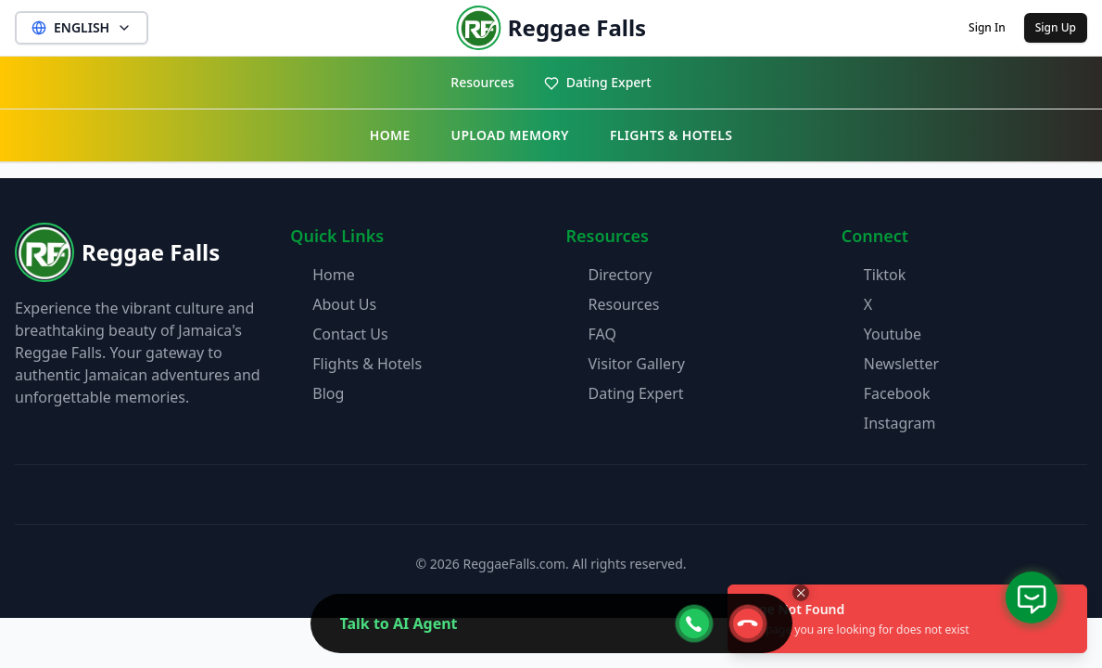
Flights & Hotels (367, 363)
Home (333, 274)
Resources (481, 82)
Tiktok (885, 274)
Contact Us (349, 334)
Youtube (892, 334)
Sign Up (1055, 27)
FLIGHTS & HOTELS (671, 135)
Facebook (897, 393)
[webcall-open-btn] (694, 623)
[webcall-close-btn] (748, 623)
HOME (390, 135)
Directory (620, 274)
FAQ (602, 334)
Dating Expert (598, 82)
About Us (344, 304)
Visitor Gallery (637, 363)
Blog (328, 393)
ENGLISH (82, 27)
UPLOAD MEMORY (510, 135)
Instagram (900, 423)
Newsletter (901, 363)
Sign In (987, 27)
